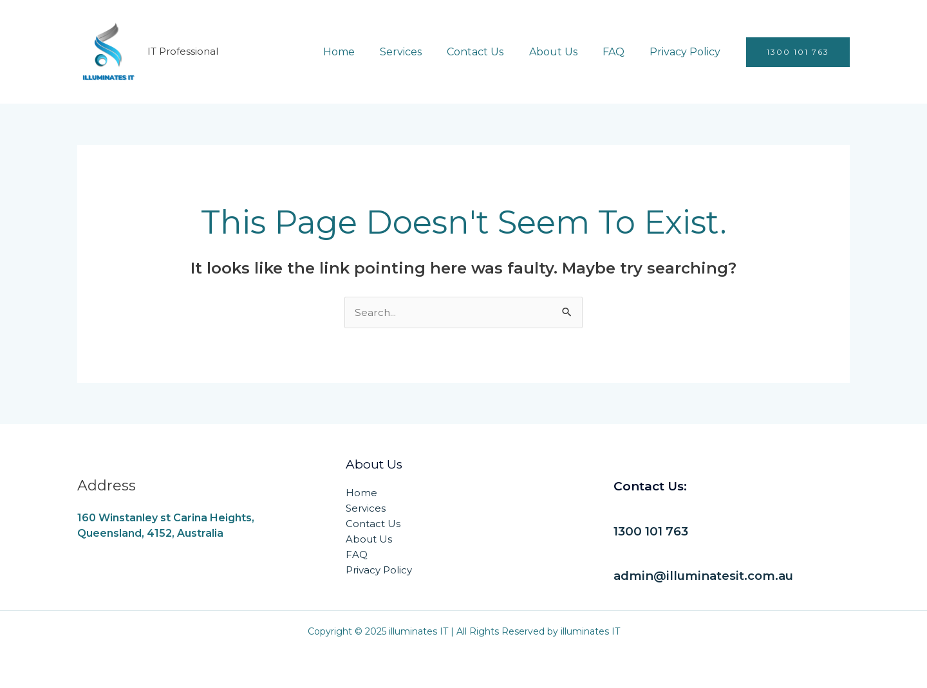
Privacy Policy (687, 52)
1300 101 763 (651, 531)
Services (422, 52)
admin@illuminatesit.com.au (705, 576)
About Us (565, 52)
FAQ (621, 52)
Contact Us (492, 52)
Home (364, 52)
